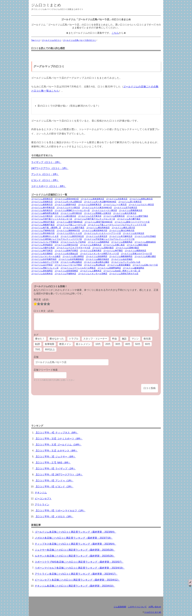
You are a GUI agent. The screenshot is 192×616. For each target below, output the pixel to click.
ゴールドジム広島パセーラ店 (145, 265)
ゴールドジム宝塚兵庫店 (90, 250)
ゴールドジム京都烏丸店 (90, 245)
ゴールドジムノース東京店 (115, 204)
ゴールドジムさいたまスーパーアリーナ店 (102, 233)
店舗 (36, 357)
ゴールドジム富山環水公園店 (96, 262)
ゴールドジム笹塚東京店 (42, 202)
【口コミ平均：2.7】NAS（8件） (53, 462)
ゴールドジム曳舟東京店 (42, 210)
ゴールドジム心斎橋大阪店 (127, 248)
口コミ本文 (44, 311)
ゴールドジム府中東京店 (71, 213)
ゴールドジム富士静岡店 (73, 256)
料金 (114, 338)
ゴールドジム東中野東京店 (43, 207)
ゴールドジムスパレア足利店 (73, 242)
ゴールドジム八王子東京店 (89, 216)
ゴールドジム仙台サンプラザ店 (44, 262)
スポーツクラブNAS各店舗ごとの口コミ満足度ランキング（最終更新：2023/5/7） (79, 562)
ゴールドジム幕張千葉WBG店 (70, 222)
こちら (115, 33)
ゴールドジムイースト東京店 (104, 210)
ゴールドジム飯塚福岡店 (133, 268)
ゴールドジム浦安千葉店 (137, 216)
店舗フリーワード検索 (46, 370)
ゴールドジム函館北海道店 (97, 259)
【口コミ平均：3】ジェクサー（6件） (55, 456)
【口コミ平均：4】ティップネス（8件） (56, 432)
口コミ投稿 (150, 388)
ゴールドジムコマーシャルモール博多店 (78, 268)
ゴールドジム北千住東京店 (125, 207)
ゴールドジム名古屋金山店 (66, 253)
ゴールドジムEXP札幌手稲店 (44, 259)
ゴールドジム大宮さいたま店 (69, 233)
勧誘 (37, 344)
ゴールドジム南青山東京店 (141, 199)
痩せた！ (40, 338)
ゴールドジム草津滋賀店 (42, 245)
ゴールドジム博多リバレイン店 (44, 268)
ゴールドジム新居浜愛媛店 (118, 265)
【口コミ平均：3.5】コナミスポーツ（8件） (59, 438)
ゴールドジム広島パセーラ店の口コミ (79, 40)
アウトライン (42, 504)
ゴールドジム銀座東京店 (42, 204)
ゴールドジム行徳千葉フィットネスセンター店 (51, 219)
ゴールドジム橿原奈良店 (135, 250)
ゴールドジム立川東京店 (42, 216)
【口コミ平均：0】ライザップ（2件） (55, 468)
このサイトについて (137, 607)
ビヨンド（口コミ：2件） (45, 180)
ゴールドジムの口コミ (51, 40)
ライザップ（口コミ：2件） (46, 162)
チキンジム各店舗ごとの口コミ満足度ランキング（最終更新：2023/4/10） (75, 586)
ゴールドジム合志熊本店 (42, 273)
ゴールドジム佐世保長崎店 (66, 271)
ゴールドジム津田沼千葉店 (43, 222)
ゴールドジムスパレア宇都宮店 (44, 242)
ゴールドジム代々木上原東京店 (68, 202)
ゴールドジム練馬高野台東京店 (44, 213)
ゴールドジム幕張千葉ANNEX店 (98, 222)
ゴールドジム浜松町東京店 (89, 204)
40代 (127, 344)
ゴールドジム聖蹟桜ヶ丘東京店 (97, 213)
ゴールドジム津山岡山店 (94, 265)
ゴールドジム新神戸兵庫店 (66, 250)
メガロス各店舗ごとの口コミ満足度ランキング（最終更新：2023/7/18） (74, 538)
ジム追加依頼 (120, 607)
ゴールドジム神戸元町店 (42, 250)
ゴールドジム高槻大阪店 (103, 248)
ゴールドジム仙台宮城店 (121, 259)
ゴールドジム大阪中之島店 (43, 248)
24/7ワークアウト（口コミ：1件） (49, 168)
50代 (137, 344)
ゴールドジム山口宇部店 (42, 265)
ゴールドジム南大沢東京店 (124, 213)
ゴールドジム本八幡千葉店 (128, 219)
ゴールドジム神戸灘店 (113, 250)
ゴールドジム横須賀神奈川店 (94, 230)
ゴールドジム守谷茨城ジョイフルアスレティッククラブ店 (109, 239)
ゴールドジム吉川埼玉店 (133, 233)
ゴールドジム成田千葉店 (73, 227)
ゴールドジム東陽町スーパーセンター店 (72, 210)
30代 (117, 344)
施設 (124, 338)
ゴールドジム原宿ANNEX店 (67, 199)
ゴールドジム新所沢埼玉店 (72, 236)
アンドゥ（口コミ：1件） (45, 174)
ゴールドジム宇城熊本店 (65, 273)
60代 (147, 344)
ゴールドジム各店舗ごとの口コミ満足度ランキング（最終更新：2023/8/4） (75, 532)
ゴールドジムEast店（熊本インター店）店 (121, 271)
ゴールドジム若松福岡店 (42, 271)
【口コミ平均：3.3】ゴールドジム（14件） (58, 444)
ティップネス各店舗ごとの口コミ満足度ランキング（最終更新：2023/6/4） (75, 544)
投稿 (190, 582)
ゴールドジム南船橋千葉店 (43, 225)
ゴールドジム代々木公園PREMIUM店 (100, 202)
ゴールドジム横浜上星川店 (123, 227)
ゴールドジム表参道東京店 (92, 199)
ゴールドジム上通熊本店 (90, 271)
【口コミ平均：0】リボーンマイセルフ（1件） (60, 510)
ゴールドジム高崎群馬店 (98, 242)
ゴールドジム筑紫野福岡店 (109, 268)
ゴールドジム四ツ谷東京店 (130, 202)
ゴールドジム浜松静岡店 (96, 256)
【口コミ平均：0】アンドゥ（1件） (54, 480)
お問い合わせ (154, 607)
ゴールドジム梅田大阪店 (137, 245)
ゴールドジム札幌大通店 (145, 256)
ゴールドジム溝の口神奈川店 (121, 230)
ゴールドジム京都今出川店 (66, 245)
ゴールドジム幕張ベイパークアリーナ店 (132, 222)
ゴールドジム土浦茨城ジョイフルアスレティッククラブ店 (56, 239)
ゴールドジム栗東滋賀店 (145, 242)
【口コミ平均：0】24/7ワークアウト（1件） (59, 474)
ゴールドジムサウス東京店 (68, 207)
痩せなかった (57, 338)
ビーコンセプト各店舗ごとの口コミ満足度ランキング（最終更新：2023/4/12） (77, 580)
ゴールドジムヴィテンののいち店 (125, 262)
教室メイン (65, 344)
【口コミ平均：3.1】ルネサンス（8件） (56, 450)
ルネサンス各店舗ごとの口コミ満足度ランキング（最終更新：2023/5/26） (75, 556)
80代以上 (50, 349)
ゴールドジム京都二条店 (114, 245)
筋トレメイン (83, 344)
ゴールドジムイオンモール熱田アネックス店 (99, 253)
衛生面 (147, 338)
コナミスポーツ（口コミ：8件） (48, 186)
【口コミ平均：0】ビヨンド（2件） (54, 486)
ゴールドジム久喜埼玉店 (96, 236)
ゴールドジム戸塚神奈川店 (43, 230)
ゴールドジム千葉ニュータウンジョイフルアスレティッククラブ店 (117, 225)
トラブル (73, 338)
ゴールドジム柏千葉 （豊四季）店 (46, 227)
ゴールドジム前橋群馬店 (121, 242)
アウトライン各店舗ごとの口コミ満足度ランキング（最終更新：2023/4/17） (76, 574)
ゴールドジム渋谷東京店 (116, 199)
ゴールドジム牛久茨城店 (145, 236)
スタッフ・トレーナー (95, 338)
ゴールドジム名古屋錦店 (42, 253)
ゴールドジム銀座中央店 (65, 204)
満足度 (42, 299)
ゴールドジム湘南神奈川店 (68, 230)
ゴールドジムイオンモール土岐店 (45, 256)
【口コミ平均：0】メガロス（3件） (54, 516)
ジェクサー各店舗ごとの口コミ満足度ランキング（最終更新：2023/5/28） (75, 550)
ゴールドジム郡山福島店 (71, 262)
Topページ (35, 40)
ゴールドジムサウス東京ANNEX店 (97, 207)
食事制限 (49, 344)
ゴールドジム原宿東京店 (42, 199)
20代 (107, 344)
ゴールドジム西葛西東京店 (130, 210)
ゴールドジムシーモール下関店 (68, 265)
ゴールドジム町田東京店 (114, 216)
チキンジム (41, 492)
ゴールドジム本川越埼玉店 (120, 236)
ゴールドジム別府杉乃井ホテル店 (123, 273)
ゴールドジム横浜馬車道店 (98, 227)
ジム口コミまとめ (46, 5)
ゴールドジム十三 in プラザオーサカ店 (73, 248)
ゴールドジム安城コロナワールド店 (136, 253)
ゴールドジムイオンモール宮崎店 (92, 273)
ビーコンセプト (43, 498)
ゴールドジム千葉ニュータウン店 (71, 225)
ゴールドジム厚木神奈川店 (43, 233)
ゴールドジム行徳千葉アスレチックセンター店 (94, 219)
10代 (97, 344)
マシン (135, 338)
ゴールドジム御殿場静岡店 (120, 256)
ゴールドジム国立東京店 (65, 216)
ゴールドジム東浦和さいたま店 (44, 236)
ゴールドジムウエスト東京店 (141, 204)
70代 (37, 349)
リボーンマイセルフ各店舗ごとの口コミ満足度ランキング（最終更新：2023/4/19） (80, 568)
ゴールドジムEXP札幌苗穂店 (71, 259)
